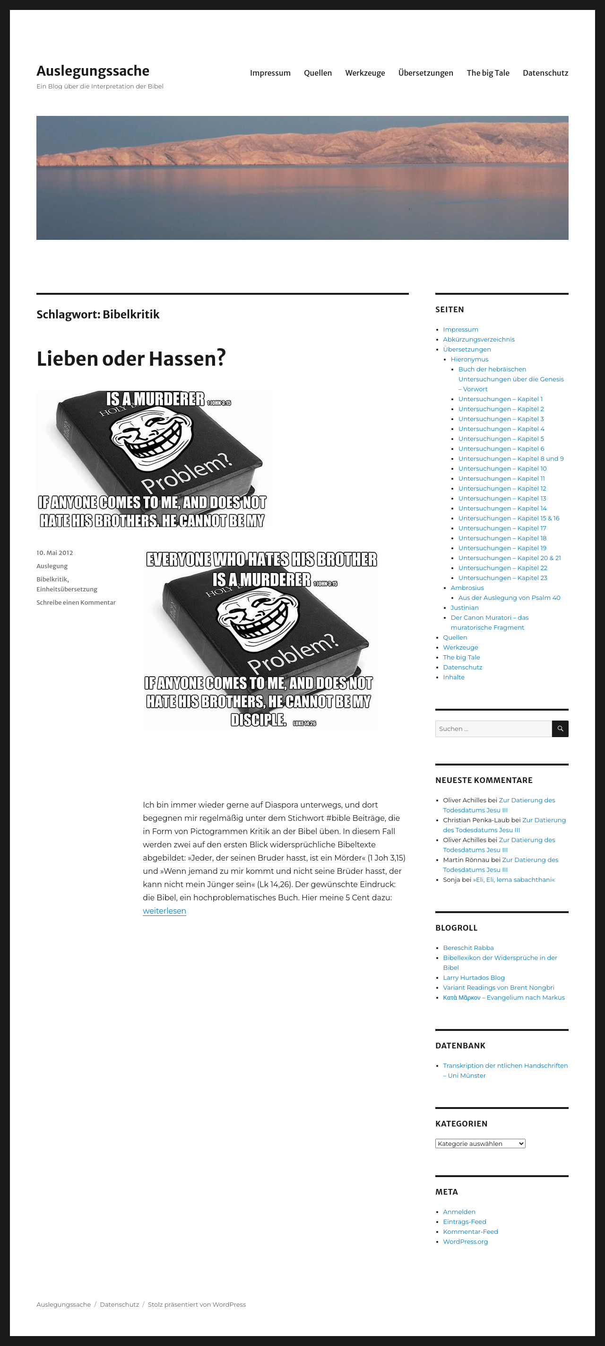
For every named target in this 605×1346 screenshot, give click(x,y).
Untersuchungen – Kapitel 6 (501, 448)
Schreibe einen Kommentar (76, 602)
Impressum (270, 73)
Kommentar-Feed (471, 1231)
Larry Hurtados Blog (474, 977)
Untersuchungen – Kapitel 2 (501, 409)
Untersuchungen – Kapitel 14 (502, 508)
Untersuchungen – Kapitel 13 (502, 498)
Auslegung (52, 566)
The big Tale (488, 73)
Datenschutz (545, 73)
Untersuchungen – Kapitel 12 (502, 488)
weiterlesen (164, 910)
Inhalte (454, 677)
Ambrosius (467, 587)
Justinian (465, 607)
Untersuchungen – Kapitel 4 (501, 428)
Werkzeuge (365, 73)
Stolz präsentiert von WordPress (197, 1304)
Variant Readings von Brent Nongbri (498, 987)
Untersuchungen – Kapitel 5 (501, 438)
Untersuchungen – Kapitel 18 (502, 538)
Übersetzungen (426, 73)
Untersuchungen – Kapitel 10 (502, 468)
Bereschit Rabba (468, 947)
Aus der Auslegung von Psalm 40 (509, 597)
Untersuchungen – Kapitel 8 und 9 (511, 458)
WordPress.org (465, 1241)
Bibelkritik (51, 579)
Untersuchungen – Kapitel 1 (500, 399)
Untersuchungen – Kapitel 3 (501, 418)
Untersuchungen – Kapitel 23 (502, 577)
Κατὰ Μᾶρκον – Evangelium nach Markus (504, 997)
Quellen (318, 73)
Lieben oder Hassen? (131, 359)
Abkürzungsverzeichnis (479, 339)
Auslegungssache (92, 70)
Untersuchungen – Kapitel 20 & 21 (509, 558)
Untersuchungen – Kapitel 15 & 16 (509, 518)
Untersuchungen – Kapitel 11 (501, 478)
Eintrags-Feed (464, 1221)
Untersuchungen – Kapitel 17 (502, 528)
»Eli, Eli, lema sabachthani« (514, 879)
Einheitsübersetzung (66, 589)
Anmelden (459, 1211)
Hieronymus (470, 359)
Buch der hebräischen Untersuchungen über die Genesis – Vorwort (511, 379)
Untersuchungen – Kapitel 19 (502, 548)
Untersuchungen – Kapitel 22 (502, 568)
